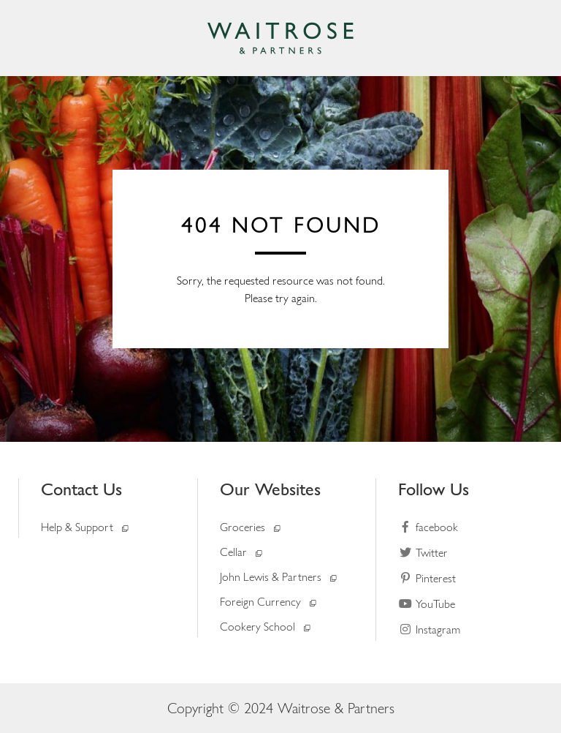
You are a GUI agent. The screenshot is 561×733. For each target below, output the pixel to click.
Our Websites (270, 489)
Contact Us (81, 489)
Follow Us (433, 489)
